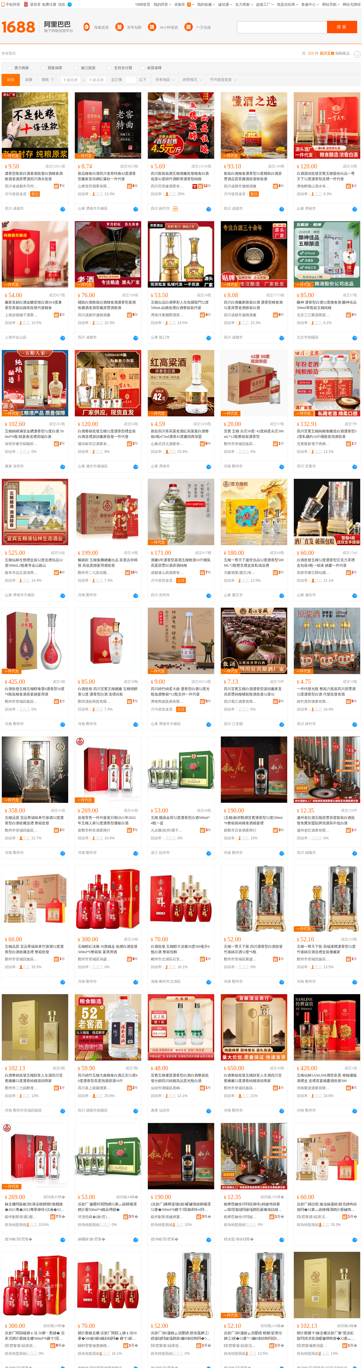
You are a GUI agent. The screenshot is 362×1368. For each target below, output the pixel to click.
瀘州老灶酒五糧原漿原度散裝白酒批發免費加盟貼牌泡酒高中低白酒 (326, 820)
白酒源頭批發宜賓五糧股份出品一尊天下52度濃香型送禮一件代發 (326, 176)
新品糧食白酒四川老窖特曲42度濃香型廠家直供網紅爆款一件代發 (107, 176)
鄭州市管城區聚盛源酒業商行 (240, 959)
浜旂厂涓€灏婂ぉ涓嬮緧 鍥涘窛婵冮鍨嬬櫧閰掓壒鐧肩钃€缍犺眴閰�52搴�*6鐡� (180, 1336)
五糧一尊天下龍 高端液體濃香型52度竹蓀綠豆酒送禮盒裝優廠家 (326, 949)
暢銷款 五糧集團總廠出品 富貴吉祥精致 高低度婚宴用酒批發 (108, 563)
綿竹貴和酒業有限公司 (313, 701)
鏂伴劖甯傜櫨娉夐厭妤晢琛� (167, 1217)
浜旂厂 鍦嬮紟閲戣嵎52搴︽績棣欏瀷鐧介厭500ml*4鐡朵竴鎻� (107, 1207)
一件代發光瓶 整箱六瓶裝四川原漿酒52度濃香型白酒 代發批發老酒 (326, 691)
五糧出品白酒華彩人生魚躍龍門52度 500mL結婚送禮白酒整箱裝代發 (180, 305)
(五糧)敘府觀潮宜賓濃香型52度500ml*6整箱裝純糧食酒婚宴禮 (253, 820)
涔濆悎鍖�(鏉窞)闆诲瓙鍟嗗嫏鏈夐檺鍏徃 (94, 1217)
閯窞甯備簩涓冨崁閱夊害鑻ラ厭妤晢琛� (313, 1346)
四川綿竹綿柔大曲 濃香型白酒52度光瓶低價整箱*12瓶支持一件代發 (180, 691)
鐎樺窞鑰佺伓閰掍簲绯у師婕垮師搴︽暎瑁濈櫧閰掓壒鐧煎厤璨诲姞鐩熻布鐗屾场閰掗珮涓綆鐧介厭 (253, 1207)
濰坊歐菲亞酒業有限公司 (94, 444)
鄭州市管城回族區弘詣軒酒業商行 (313, 959)
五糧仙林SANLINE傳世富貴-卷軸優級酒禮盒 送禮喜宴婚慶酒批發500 (327, 1078)
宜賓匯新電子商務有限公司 (313, 444)
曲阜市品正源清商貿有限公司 (21, 573)
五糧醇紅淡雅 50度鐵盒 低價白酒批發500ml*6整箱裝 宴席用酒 (108, 949)
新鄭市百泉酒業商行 (240, 830)
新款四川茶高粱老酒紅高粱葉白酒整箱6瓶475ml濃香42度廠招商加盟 (180, 434)
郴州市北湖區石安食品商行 (167, 959)
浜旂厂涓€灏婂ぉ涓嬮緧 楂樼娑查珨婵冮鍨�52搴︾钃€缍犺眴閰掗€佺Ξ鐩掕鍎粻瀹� (253, 1336)
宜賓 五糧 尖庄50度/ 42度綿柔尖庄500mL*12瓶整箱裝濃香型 (254, 434)
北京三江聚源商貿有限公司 (313, 315)
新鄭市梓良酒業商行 (94, 830)
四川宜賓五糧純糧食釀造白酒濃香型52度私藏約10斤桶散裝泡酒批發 (327, 434)
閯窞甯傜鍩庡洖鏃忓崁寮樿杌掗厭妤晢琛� (240, 1346)
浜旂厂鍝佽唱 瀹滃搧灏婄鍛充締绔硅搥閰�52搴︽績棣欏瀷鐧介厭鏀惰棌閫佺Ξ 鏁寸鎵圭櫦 (327, 1207)
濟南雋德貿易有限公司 (167, 701)
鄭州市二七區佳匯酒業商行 (94, 573)
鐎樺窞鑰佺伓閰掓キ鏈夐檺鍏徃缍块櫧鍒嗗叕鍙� (240, 1217)
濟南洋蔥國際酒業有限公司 (167, 315)
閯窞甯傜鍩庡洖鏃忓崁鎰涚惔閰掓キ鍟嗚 (313, 1217)
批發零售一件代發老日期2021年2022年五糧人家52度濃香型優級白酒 (107, 820)
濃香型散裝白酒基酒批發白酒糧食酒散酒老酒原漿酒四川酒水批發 (34, 176)
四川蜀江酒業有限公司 (240, 701)
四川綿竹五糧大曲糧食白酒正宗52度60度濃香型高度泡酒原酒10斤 (108, 1078)
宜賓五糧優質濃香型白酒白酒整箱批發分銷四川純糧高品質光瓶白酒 (180, 1078)
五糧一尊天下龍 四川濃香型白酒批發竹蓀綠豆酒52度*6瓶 (253, 949)
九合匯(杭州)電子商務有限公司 (167, 830)
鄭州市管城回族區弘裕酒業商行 (21, 701)
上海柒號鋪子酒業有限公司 (21, 315)
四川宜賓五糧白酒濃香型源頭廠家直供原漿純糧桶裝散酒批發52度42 (253, 691)
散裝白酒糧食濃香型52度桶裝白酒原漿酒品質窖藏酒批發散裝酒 (253, 176)
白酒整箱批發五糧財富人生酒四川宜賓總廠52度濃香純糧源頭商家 (34, 1078)
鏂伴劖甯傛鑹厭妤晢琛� (21, 1217)
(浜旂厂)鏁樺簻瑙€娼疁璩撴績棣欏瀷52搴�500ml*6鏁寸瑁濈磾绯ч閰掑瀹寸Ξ (181, 1207)
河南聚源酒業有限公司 (313, 1088)
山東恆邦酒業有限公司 (94, 186)
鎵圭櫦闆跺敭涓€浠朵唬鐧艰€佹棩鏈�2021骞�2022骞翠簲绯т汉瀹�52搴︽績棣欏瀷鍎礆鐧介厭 (34, 1207)
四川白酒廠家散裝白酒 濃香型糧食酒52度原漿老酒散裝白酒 (253, 305)
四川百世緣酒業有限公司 (167, 186)
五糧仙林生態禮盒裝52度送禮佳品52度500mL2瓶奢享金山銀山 (34, 563)
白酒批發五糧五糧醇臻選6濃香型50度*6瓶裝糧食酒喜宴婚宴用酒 (35, 691)
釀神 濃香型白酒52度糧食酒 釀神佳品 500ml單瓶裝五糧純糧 (327, 305)
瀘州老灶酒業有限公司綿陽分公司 (313, 830)
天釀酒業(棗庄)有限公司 (240, 573)
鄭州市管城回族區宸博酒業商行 (21, 830)
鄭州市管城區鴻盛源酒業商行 (94, 959)
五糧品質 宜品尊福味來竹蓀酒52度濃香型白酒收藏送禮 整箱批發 (34, 820)
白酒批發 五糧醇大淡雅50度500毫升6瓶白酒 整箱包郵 (180, 949)
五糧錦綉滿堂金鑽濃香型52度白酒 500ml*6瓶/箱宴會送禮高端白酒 (34, 434)
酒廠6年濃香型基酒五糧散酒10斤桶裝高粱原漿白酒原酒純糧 (181, 563)
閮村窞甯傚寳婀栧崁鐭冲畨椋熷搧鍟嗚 (94, 1346)
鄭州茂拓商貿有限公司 (94, 701)
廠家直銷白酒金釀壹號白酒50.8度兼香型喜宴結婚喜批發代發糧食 (33, 305)
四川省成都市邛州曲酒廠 (21, 186)
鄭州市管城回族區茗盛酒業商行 (240, 444)
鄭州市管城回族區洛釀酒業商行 (240, 1088)
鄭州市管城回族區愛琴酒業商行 (21, 959)
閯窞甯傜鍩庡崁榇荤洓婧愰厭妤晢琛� (21, 1346)
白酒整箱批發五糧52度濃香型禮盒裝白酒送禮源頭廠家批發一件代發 (107, 434)
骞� (60, 1216)
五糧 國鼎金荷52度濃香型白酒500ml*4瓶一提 (180, 820)
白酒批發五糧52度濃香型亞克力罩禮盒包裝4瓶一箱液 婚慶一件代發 (326, 563)
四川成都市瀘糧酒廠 (240, 186)
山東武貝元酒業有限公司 (167, 444)
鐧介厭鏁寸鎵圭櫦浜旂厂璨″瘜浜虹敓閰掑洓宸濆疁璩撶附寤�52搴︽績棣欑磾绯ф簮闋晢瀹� (326, 1336)
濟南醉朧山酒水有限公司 (313, 186)
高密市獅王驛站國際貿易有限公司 (313, 573)
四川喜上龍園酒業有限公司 (94, 1088)
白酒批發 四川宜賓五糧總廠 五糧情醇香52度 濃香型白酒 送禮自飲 (108, 691)
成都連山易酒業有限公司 (167, 573)
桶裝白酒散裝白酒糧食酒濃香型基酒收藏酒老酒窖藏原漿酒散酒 (107, 305)
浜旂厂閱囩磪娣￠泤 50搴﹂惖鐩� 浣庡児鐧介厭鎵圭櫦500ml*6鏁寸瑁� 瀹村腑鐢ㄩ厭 (35, 1336)
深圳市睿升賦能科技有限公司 (21, 444)
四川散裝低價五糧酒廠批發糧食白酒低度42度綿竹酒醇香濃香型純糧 (180, 176)
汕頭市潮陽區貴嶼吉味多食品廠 (167, 1088)
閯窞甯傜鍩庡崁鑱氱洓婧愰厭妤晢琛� (167, 1346)
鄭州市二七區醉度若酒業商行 (21, 1088)
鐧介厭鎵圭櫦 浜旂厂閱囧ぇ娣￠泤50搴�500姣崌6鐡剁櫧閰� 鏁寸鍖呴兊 (107, 1336)
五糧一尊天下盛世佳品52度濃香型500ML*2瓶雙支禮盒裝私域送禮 (254, 563)
